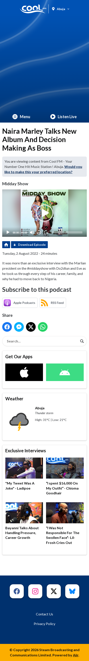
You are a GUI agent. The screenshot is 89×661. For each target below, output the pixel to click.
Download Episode (32, 244)
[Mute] (32, 232)
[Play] (8, 232)
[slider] (67, 232)
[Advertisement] (44, 64)
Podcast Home (6, 244)
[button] (44, 213)
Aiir (75, 655)
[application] (44, 213)
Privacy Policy (44, 624)
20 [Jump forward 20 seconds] (46, 232)
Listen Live (63, 116)
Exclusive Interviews (25, 450)
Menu (21, 116)
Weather (14, 398)
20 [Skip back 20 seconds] (39, 232)
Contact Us (44, 614)
